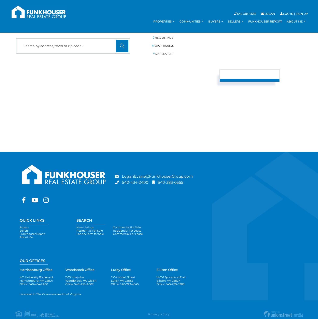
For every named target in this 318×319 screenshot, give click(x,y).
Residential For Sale (90, 222)
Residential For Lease (130, 222)
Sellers (24, 222)
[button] (122, 41)
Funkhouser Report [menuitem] (265, 21)
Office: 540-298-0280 (171, 277)
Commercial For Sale (130, 218)
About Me (26, 229)
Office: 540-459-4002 (80, 277)
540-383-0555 (246, 14)
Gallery (68, 88)
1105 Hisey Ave (80, 272)
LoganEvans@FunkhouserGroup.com (160, 167)
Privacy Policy (159, 307)
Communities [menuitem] (190, 21)
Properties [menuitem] (162, 21)
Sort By (179, 87)
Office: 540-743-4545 (125, 277)
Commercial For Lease (131, 226)
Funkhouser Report (33, 226)
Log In (288, 14)
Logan (269, 14)
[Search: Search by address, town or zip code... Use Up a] (73, 41)
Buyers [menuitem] (214, 21)
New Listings (150, 41)
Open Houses (188, 41)
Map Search (225, 41)
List (47, 88)
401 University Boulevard (37, 272)
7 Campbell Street (123, 272)
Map (90, 88)
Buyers (25, 218)
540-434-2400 (136, 173)
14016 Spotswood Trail (172, 272)
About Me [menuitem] (295, 21)
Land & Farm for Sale (91, 226)
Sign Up (302, 14)
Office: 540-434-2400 (34, 277)
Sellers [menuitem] (234, 21)
